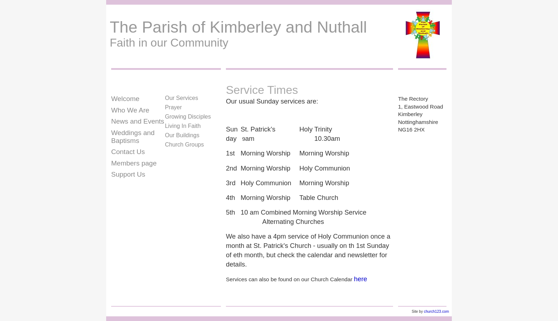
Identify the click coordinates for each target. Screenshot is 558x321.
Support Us (128, 174)
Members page (134, 163)
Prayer (173, 107)
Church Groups (184, 145)
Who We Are (130, 110)
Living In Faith (183, 126)
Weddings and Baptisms (133, 136)
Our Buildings (182, 135)
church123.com (436, 311)
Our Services (181, 98)
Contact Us (128, 151)
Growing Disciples (188, 117)
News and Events (137, 121)
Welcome (125, 98)
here (360, 279)
